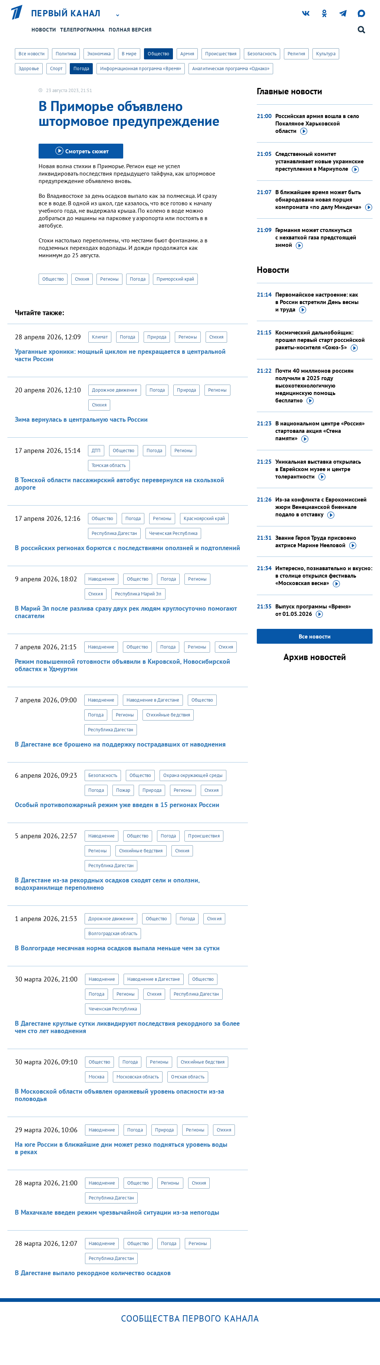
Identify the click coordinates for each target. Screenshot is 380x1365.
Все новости (32, 53)
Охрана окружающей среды (193, 775)
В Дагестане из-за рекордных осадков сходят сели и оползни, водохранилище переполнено (107, 884)
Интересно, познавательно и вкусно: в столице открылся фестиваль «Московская (323, 575)
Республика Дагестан (114, 533)
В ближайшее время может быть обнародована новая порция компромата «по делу (323, 199)
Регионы (109, 279)
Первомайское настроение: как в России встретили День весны (316, 302)
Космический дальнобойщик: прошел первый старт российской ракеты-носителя (320, 340)
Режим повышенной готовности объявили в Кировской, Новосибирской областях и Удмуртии (122, 665)
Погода (81, 68)
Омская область (187, 1077)
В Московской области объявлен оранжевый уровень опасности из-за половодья (119, 1095)
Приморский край (175, 279)
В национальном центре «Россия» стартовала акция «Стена (320, 431)
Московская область (138, 1077)
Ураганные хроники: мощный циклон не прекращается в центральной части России (120, 355)
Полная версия (130, 29)
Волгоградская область (112, 933)
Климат (100, 337)
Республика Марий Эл (138, 594)
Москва (96, 1077)
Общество (158, 53)
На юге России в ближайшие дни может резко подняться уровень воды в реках (121, 1148)
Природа (156, 337)
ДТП (96, 450)
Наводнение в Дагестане (153, 700)
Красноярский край (204, 518)
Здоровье (29, 68)
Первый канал (66, 13)
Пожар (123, 790)
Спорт (56, 68)
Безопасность (262, 53)
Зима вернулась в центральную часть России (81, 419)
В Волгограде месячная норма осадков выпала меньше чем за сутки (117, 948)
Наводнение (101, 579)
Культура (325, 53)
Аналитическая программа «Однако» (230, 68)
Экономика (99, 53)
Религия (296, 53)
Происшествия (220, 53)
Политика (66, 53)
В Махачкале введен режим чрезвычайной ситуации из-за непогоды (117, 1212)
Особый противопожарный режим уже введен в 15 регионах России (117, 804)
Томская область (109, 465)
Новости (44, 29)
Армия (187, 53)
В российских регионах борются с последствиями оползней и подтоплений (127, 547)
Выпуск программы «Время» (313, 610)
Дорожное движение (114, 390)
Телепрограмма (82, 29)
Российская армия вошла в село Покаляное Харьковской (317, 123)
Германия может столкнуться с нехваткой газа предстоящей (315, 237)
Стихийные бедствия (168, 715)
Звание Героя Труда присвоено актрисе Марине (315, 541)
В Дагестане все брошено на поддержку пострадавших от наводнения (120, 744)
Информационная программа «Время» (140, 68)
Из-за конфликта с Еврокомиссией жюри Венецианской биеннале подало (321, 507)
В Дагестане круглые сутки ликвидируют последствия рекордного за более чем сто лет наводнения (127, 1027)
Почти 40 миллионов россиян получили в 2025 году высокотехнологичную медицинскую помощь (314, 386)
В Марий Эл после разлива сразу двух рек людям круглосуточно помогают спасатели (126, 612)
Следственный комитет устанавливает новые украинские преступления (319, 161)
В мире (129, 53)
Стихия (82, 279)
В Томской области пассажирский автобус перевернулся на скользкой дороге (119, 484)
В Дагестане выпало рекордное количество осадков (93, 1272)
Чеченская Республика (173, 533)
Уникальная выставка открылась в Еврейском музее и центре (318, 469)
